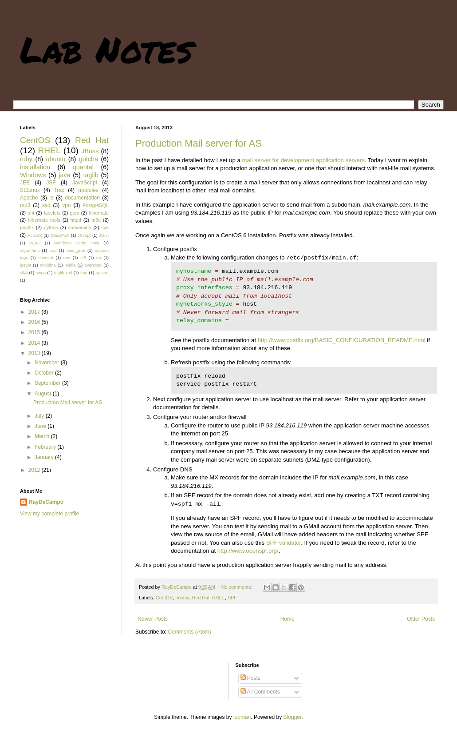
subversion (79, 227)
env (66, 257)
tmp (83, 272)
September (48, 383)
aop (52, 250)
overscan (93, 265)
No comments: (237, 587)
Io (51, 198)
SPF (232, 597)
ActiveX (35, 235)
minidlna (48, 265)
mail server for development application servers (303, 160)
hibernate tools (44, 220)
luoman (242, 717)
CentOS (164, 597)
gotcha (88, 159)
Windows (33, 175)
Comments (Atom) (189, 632)
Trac (59, 190)
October (45, 373)
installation (35, 167)
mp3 (25, 205)
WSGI (35, 242)
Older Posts (421, 619)
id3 (83, 257)
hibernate (99, 212)
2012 (35, 470)
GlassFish (59, 235)
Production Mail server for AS (198, 143)
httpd (76, 220)
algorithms (29, 250)
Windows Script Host (76, 242)
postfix (182, 597)
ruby (26, 159)
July (40, 416)
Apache (29, 198)
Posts (250, 678)
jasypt (25, 265)
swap (41, 272)
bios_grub (76, 250)
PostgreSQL (96, 205)
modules (88, 190)
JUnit (104, 235)
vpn (66, 205)
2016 (35, 322)
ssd (46, 205)
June (41, 426)
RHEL (218, 597)
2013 (35, 353)
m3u (96, 220)
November (48, 362)
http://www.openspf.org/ (248, 550)
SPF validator (283, 542)
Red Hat (200, 597)
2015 (35, 332)
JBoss (89, 151)
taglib (90, 175)
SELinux (30, 190)
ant (31, 212)
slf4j (24, 272)
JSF (50, 183)
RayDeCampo (46, 502)
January (45, 457)
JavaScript (84, 183)
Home (287, 619)
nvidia (69, 265)
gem (74, 212)
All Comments (260, 692)
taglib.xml (63, 272)
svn (105, 227)
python (51, 227)
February (46, 447)
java (64, 175)
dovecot (45, 257)
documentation (82, 198)
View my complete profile (49, 514)
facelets (52, 212)
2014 (35, 343)
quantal (83, 167)
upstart (102, 272)
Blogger (293, 717)
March (43, 436)
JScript (84, 235)
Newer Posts (153, 619)
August (44, 394)
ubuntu (55, 159)
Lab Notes (106, 49)
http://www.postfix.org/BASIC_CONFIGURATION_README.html (341, 340)
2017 (35, 312)
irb (98, 257)
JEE (25, 183)
